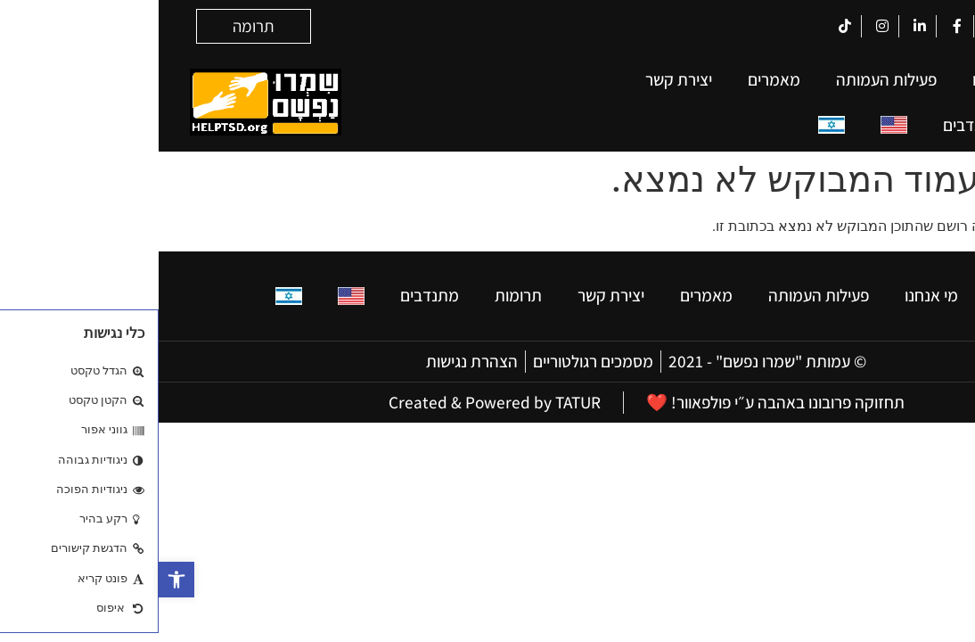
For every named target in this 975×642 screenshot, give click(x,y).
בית (914, 79)
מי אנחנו (840, 79)
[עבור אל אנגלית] (735, 125)
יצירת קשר (520, 79)
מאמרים (615, 79)
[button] (18, 579)
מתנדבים (813, 124)
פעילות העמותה (727, 79)
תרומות (902, 124)
